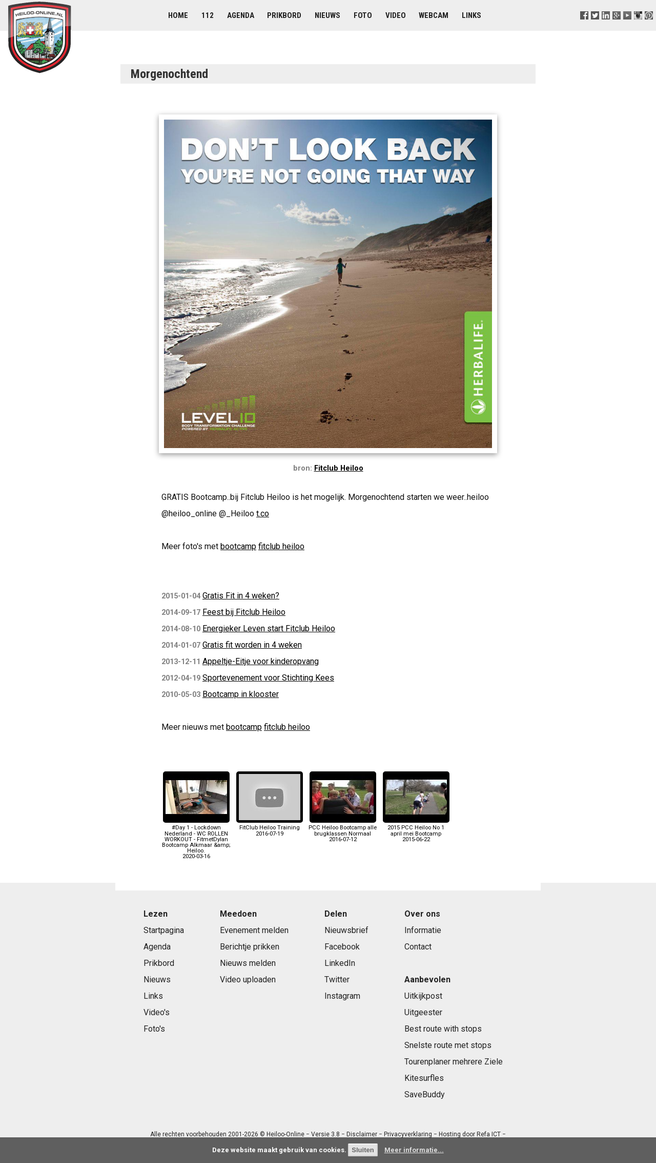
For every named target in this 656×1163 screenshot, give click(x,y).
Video (395, 15)
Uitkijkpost (423, 996)
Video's (157, 1012)
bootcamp (238, 546)
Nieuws (327, 15)
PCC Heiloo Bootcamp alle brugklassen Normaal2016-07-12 (343, 831)
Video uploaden (248, 979)
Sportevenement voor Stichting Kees (268, 678)
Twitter (337, 979)
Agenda (240, 15)
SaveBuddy (424, 1094)
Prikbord (284, 15)
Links (471, 15)
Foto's (154, 1029)
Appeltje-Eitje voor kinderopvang (260, 661)
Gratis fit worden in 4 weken (252, 645)
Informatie (422, 930)
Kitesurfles (424, 1078)
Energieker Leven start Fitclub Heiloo (268, 628)
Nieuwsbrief (346, 930)
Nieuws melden (248, 963)
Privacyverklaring (408, 1134)
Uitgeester (423, 1012)
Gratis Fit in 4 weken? (240, 595)
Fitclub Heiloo (338, 468)
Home (178, 15)
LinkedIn (339, 963)
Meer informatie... (414, 1150)
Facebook (342, 947)
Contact (418, 947)
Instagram (342, 996)
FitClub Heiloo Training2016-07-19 (269, 828)
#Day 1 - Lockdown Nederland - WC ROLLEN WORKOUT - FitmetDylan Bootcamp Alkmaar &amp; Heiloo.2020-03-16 (196, 839)
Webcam (433, 15)
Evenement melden (254, 930)
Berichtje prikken (249, 947)
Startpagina (164, 930)
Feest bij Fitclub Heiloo (243, 612)
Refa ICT (489, 1134)
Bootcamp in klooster (240, 694)
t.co (262, 513)
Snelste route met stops (447, 1045)
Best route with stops (443, 1029)
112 (207, 15)
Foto (363, 15)
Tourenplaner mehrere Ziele (453, 1062)
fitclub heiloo (281, 546)
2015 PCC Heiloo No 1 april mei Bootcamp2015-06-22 (416, 831)
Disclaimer (361, 1134)
